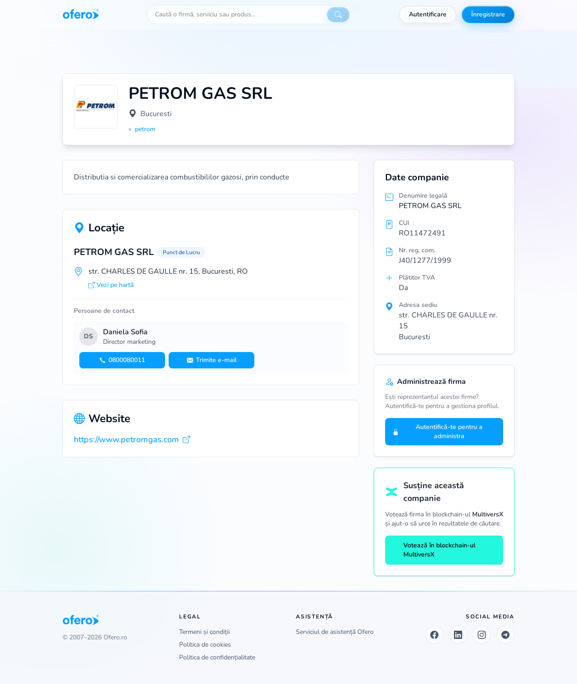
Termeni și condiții (204, 632)
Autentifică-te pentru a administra (437, 431)
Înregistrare (488, 14)
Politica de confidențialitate (217, 657)
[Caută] (338, 14)
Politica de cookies (205, 644)
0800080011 (122, 360)
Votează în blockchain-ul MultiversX (433, 550)
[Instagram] (482, 635)
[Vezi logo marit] (96, 106)
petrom (145, 129)
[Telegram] (505, 635)
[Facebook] (434, 635)
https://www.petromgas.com (132, 439)
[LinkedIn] (458, 635)
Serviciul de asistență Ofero (335, 632)
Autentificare (428, 14)
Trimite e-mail (212, 360)
